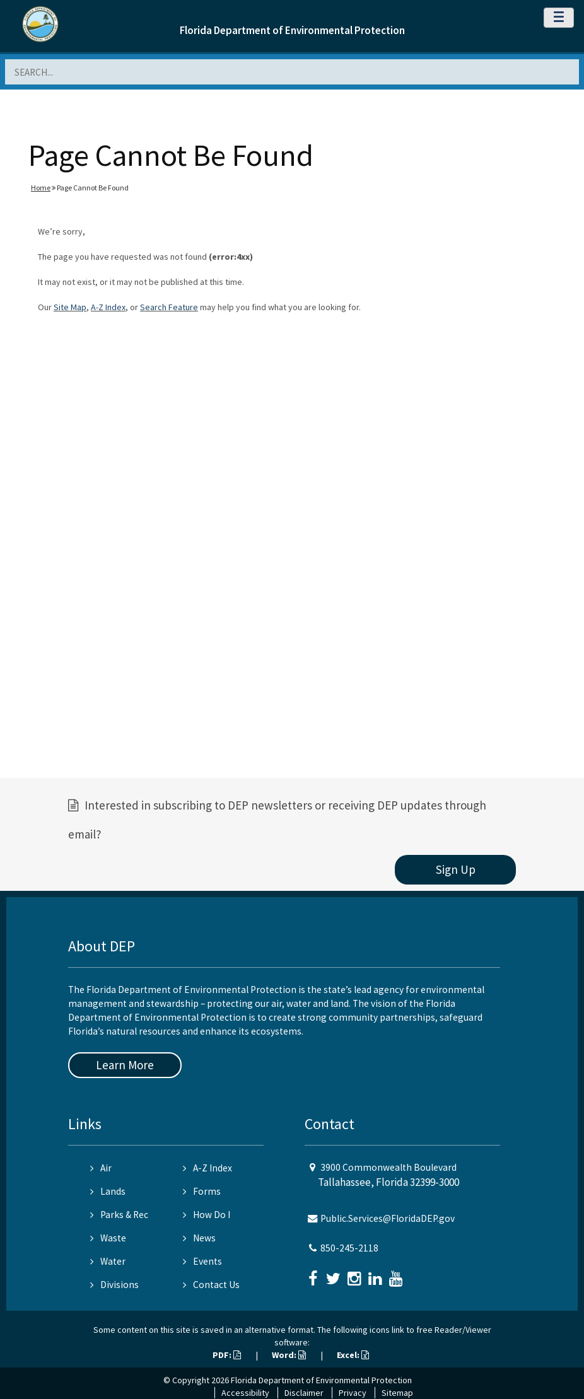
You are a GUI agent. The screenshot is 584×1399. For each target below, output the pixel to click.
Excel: (353, 1355)
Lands (108, 1191)
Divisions (114, 1285)
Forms (202, 1191)
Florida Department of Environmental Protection (292, 30)
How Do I (206, 1215)
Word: (289, 1355)
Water (108, 1261)
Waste (108, 1238)
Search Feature (169, 307)
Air (101, 1168)
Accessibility (245, 1392)
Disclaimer (304, 1392)
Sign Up (456, 869)
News (199, 1238)
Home (40, 187)
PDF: (227, 1355)
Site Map (70, 307)
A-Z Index (108, 307)
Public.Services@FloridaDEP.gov (387, 1218)
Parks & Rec (119, 1215)
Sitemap (397, 1392)
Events (202, 1261)
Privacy (352, 1392)
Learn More (125, 1064)
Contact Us (211, 1285)
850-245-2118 (349, 1248)
